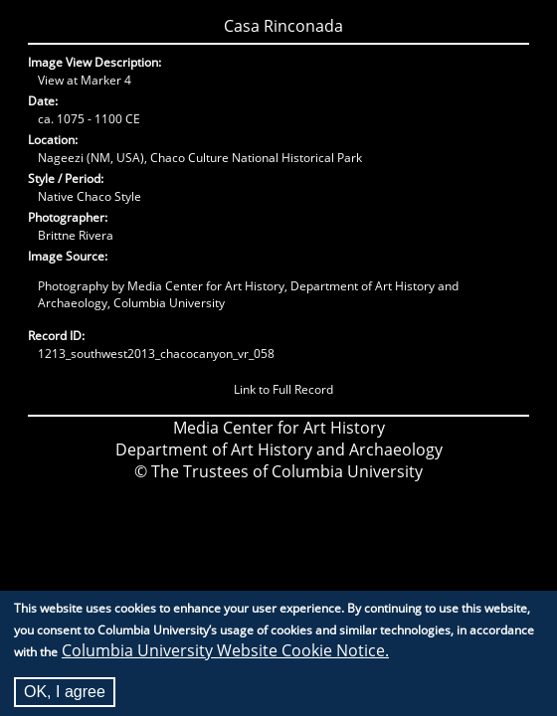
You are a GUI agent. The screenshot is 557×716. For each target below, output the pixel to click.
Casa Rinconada (283, 26)
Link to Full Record (283, 389)
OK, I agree (64, 698)
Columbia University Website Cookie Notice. (225, 657)
